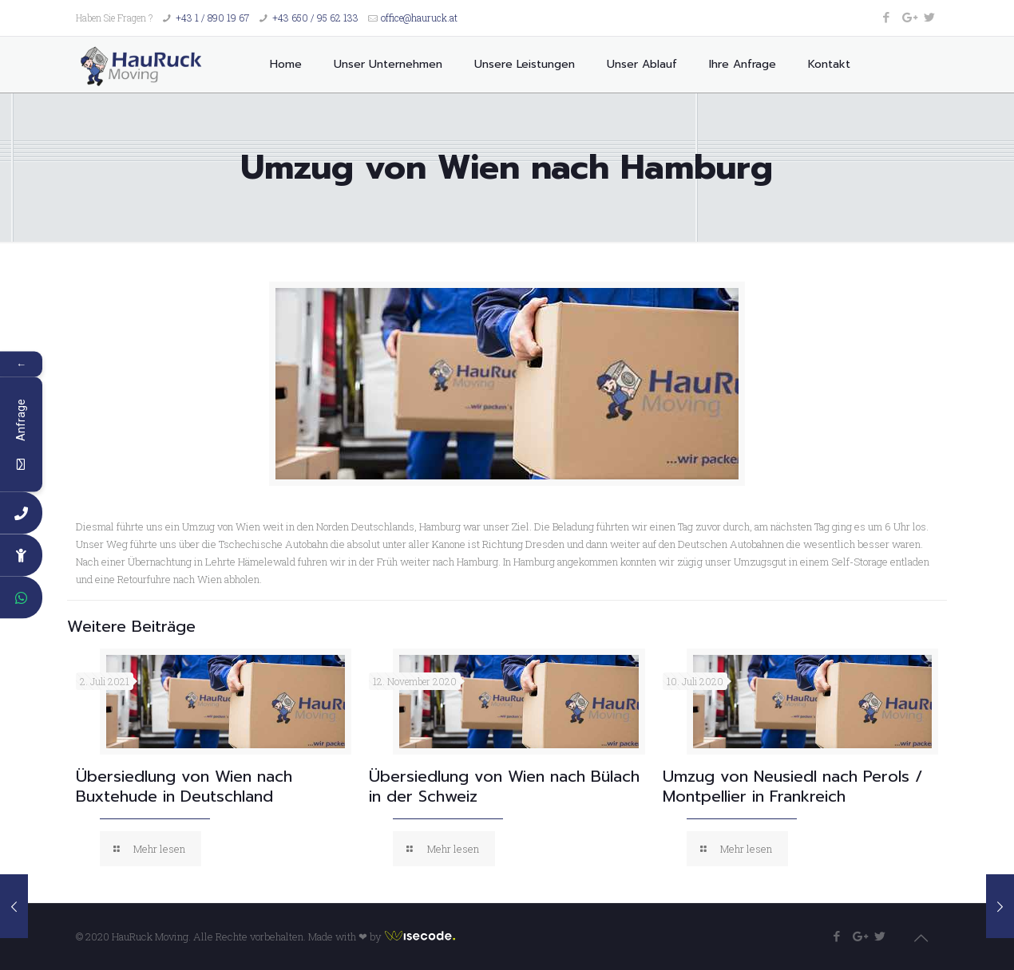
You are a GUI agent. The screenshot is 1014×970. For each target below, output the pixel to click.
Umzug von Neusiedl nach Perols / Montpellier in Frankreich (793, 786)
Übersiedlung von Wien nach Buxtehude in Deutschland (184, 786)
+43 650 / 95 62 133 (315, 17)
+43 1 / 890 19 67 (212, 17)
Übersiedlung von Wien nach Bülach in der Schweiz (504, 786)
